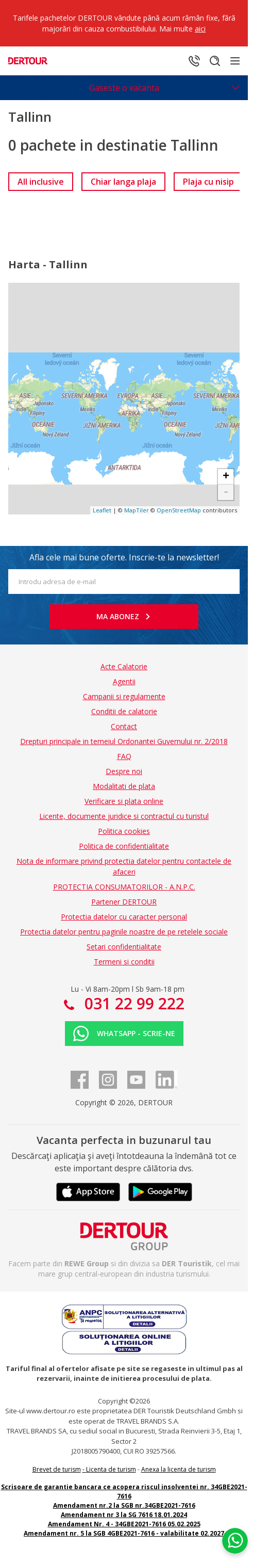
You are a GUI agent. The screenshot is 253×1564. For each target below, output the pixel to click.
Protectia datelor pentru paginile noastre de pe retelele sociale (124, 932)
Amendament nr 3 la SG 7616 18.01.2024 (124, 1514)
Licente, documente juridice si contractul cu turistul (124, 816)
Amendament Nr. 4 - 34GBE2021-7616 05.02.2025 (124, 1524)
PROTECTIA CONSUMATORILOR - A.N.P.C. (124, 887)
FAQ (124, 756)
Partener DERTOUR (124, 902)
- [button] (226, 492)
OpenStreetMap (179, 510)
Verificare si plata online (124, 801)
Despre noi (124, 771)
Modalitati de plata (124, 786)
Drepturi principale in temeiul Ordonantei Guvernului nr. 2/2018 (124, 741)
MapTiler (136, 510)
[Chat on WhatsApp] (235, 1541)
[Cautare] (215, 61)
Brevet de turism (56, 1469)
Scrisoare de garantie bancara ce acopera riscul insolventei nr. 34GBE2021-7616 (124, 1491)
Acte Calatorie (123, 666)
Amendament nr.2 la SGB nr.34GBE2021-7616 (124, 1505)
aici (200, 29)
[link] (40, 181)
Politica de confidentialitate (124, 846)
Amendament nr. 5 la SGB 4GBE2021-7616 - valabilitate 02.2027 (124, 1533)
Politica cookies (124, 831)
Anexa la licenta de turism (178, 1469)
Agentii (124, 681)
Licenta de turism (111, 1469)
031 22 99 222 (132, 1003)
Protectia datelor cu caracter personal (124, 917)
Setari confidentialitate (124, 947)
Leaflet (102, 510)
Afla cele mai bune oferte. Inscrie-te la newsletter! (124, 557)
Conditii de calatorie (124, 711)
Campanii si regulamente (124, 696)
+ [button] (226, 477)
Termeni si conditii (124, 961)
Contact (124, 726)
